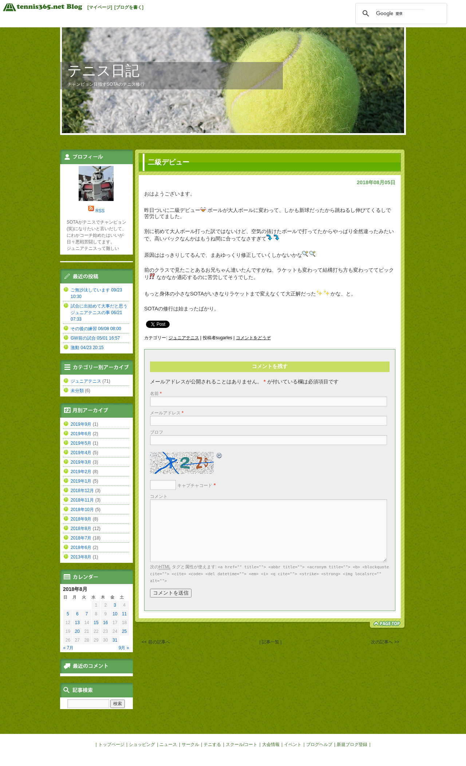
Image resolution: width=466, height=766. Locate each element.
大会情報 (271, 744)
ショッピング (142, 744)
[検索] (400, 13)
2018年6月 (81, 547)
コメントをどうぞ (253, 337)
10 (114, 613)
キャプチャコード (194, 485)
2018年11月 (82, 500)
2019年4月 (81, 452)
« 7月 (68, 647)
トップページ (111, 744)
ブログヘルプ (319, 744)
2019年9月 (81, 424)
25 (124, 631)
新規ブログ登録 (352, 744)
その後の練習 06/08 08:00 (96, 328)
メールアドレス (166, 412)
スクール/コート (241, 744)
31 (114, 640)
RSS (99, 210)
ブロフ (156, 432)
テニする (212, 744)
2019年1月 (81, 481)
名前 (156, 393)
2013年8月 (81, 557)
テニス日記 (103, 70)
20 (77, 631)
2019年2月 (81, 471)
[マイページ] (99, 7)
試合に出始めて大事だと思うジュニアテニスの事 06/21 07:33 (99, 312)
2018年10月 (82, 509)
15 (96, 622)
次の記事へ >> (385, 642)
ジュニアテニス (184, 337)
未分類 (77, 390)
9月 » (124, 647)
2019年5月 (81, 443)
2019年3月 (81, 462)
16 (105, 622)
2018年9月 (81, 519)
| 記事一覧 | (270, 642)
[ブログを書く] (128, 7)
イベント (292, 744)
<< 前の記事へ (156, 642)
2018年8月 (81, 528)
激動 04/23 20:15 (87, 347)
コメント (158, 496)
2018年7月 (81, 538)
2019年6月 (81, 433)
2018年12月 (82, 490)
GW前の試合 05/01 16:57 (95, 338)
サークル (190, 744)
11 (124, 613)
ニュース (168, 744)
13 (77, 622)
